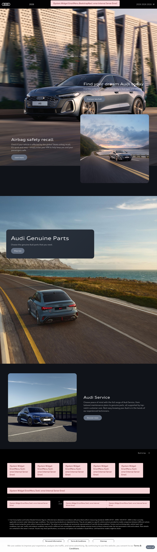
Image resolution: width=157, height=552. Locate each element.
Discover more (92, 418)
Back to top (142, 453)
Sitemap (103, 541)
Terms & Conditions (78, 541)
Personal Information (53, 541)
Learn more (19, 157)
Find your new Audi (94, 99)
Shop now (17, 251)
